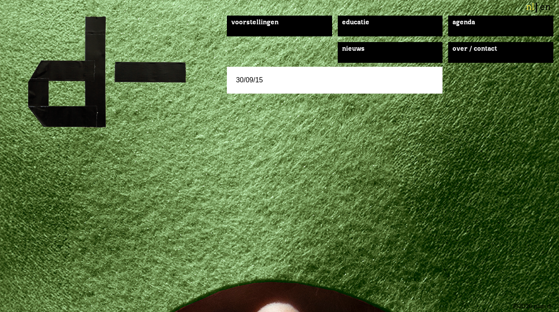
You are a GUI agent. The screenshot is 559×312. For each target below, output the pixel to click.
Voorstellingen (254, 22)
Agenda (463, 22)
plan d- (116, 72)
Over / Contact (474, 49)
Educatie (355, 22)
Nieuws (353, 49)
